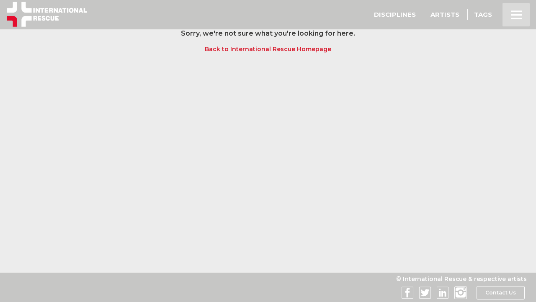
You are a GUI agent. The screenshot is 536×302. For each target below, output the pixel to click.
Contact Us (500, 293)
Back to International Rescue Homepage (268, 49)
